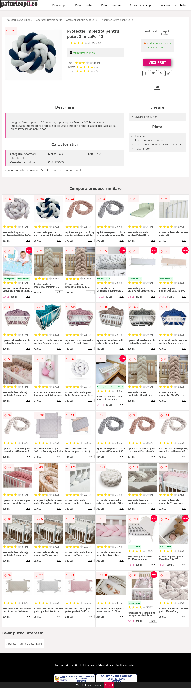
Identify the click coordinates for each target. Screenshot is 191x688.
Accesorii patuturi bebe (19, 19)
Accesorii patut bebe (173, 5)
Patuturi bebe (83, 5)
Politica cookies (125, 665)
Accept (109, 685)
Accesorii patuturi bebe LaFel (81, 19)
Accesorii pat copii (141, 5)
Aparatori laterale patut (49, 19)
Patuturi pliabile (111, 5)
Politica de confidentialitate (96, 665)
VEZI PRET (157, 62)
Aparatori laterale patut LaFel (118, 19)
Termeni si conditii (66, 665)
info (28, 240)
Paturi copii (59, 5)
